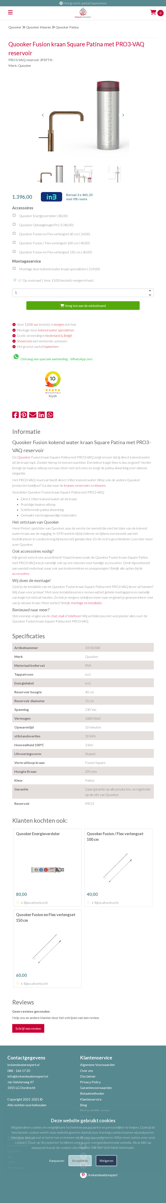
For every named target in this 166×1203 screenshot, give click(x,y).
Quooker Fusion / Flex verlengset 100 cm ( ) (51, 243)
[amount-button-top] (149, 291)
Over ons (86, 1071)
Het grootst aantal (38, 346)
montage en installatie (86, 603)
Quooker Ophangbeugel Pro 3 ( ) (43, 225)
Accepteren (80, 1161)
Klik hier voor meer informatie (112, 1147)
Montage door (45, 330)
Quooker (14, 27)
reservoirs (82, 485)
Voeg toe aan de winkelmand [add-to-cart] (83, 306)
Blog (83, 1105)
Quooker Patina (67, 27)
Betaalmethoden (92, 1093)
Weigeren (106, 1161)
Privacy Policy (90, 1082)
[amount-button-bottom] (149, 295)
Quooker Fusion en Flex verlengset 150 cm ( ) (52, 252)
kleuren (100, 485)
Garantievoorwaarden (96, 1088)
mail (61, 616)
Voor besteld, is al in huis (46, 324)
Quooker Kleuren (38, 27)
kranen (69, 485)
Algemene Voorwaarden (97, 1065)
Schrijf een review (28, 1028)
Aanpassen (56, 1161)
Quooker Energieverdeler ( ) (40, 216)
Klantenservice (91, 1099)
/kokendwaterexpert (99, 1175)
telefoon (74, 616)
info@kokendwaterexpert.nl (27, 1076)
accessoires (20, 573)
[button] (123, 115)
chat (54, 616)
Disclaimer (88, 1076)
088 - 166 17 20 (18, 1071)
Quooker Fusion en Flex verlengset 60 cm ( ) (51, 234)
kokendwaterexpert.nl (23, 1065)
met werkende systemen (42, 341)
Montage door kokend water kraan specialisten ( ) (56, 269)
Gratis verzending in (44, 335)
